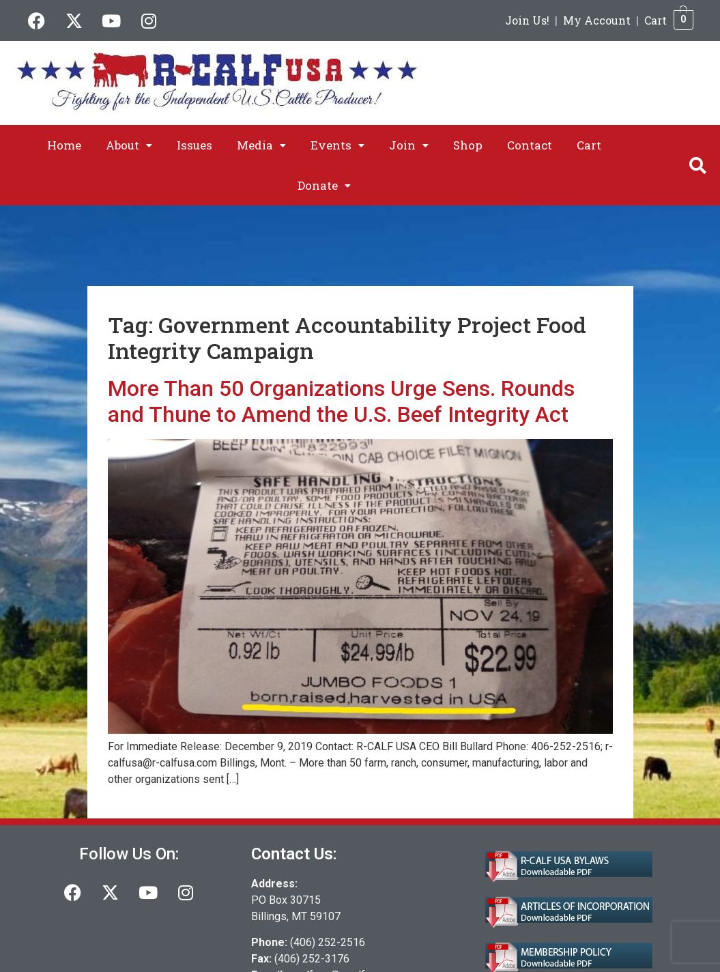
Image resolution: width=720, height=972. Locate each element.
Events (337, 145)
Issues (194, 145)
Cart (655, 20)
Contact (529, 145)
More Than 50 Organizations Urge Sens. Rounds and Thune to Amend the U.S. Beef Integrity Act (341, 401)
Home (64, 145)
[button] (128, 145)
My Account (597, 20)
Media (261, 145)
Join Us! (527, 20)
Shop (468, 145)
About (129, 145)
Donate (324, 185)
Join (409, 145)
